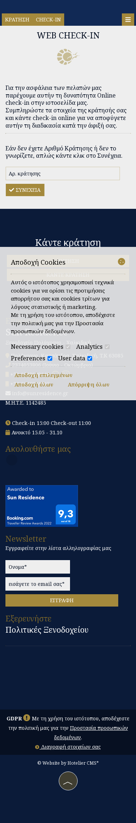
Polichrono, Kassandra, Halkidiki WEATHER (68, 677)
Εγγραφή (62, 600)
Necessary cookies (40, 347)
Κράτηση (17, 19)
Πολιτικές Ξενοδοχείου (46, 630)
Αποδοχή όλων (34, 384)
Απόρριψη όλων (89, 384)
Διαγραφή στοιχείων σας (68, 746)
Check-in (48, 19)
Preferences (31, 358)
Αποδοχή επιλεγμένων (44, 375)
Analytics (93, 347)
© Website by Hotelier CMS (66, 763)
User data (75, 358)
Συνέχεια (25, 189)
